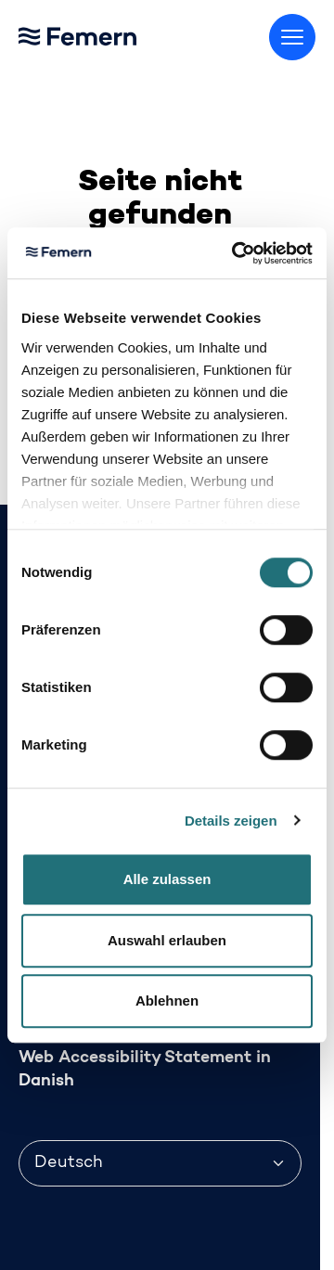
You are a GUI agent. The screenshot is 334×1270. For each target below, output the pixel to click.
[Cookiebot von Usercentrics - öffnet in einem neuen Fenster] (236, 253)
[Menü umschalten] (292, 37)
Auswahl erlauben (167, 940)
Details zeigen (231, 820)
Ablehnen (167, 1000)
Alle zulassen (167, 879)
